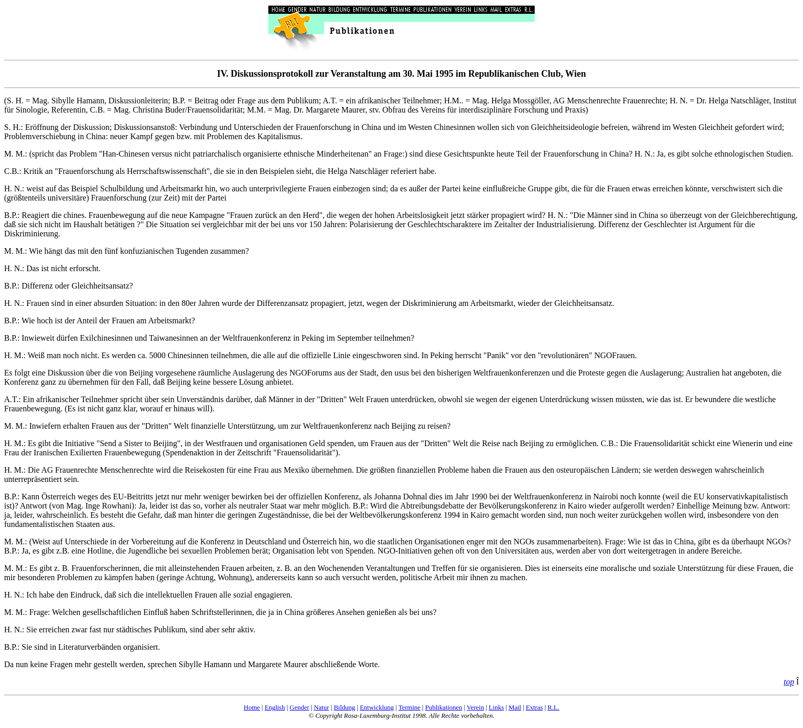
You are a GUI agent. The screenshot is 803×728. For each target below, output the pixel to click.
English (275, 707)
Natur (321, 707)
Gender (299, 707)
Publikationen (443, 707)
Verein (475, 707)
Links (496, 707)
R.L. (553, 707)
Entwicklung (377, 707)
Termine (409, 707)
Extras (534, 707)
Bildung (344, 707)
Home (252, 707)
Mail (515, 707)
